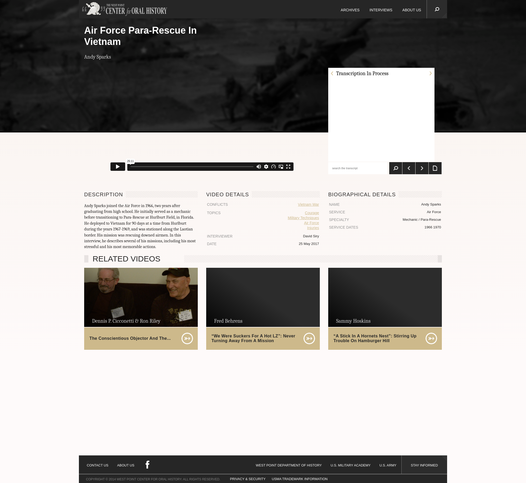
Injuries (313, 228)
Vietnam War (308, 204)
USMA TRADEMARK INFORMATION (299, 479)
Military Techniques (303, 218)
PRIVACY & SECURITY (248, 479)
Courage (312, 213)
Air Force (311, 223)
